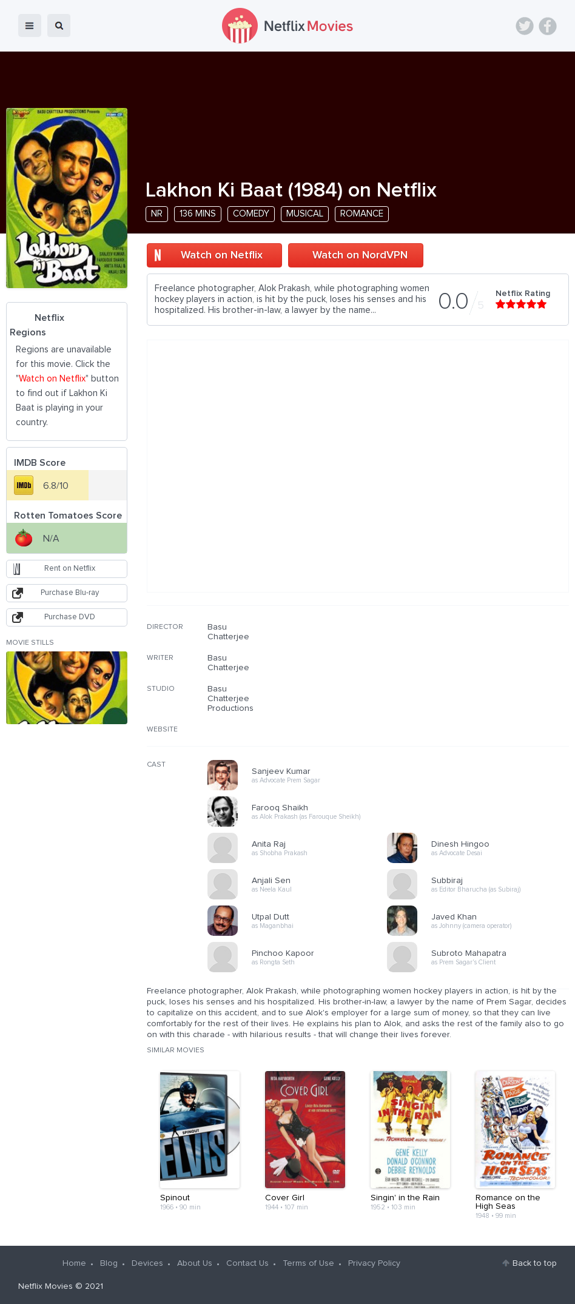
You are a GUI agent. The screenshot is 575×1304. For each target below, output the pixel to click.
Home (74, 1263)
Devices (147, 1263)
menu (29, 25)
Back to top (535, 1263)
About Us (194, 1263)
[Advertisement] (478, 700)
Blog (109, 1263)
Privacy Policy (374, 1263)
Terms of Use (308, 1263)
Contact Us (247, 1263)
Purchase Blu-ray (70, 593)
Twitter (525, 26)
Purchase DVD (69, 617)
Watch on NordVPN (360, 255)
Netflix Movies (45, 1286)
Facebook (548, 26)
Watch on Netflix (222, 255)
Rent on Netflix (69, 569)
